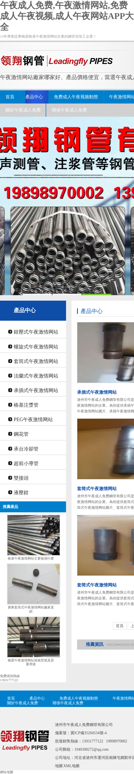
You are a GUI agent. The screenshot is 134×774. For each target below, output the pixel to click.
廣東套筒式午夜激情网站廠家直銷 (31, 609)
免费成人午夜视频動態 (76, 96)
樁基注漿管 (26, 405)
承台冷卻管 (26, 449)
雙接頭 (21, 478)
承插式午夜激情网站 (36, 390)
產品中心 (34, 96)
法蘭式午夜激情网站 (36, 376)
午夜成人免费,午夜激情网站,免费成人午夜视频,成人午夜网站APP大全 (67, 16)
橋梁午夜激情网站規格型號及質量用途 (31, 662)
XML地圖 (71, 766)
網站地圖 (6, 772)
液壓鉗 (21, 492)
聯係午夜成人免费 (69, 110)
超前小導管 (26, 463)
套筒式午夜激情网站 (36, 361)
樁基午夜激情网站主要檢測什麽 (31, 558)
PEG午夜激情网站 (33, 419)
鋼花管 (21, 434)
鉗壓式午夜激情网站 (36, 332)
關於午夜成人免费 (23, 110)
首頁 (10, 96)
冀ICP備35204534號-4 (88, 733)
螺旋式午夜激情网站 (36, 347)
